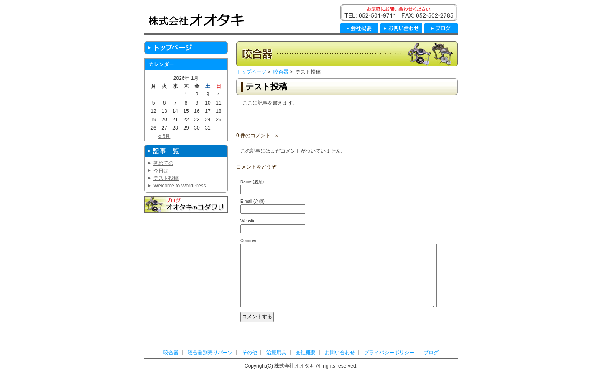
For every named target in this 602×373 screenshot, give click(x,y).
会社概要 (306, 352)
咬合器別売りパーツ (210, 352)
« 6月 (164, 136)
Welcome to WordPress (179, 186)
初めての (163, 163)
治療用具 (276, 352)
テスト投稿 (266, 86)
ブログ (431, 352)
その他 (249, 352)
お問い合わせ (340, 352)
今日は (160, 171)
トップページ (251, 72)
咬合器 (280, 72)
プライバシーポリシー (389, 352)
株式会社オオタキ (196, 20)
